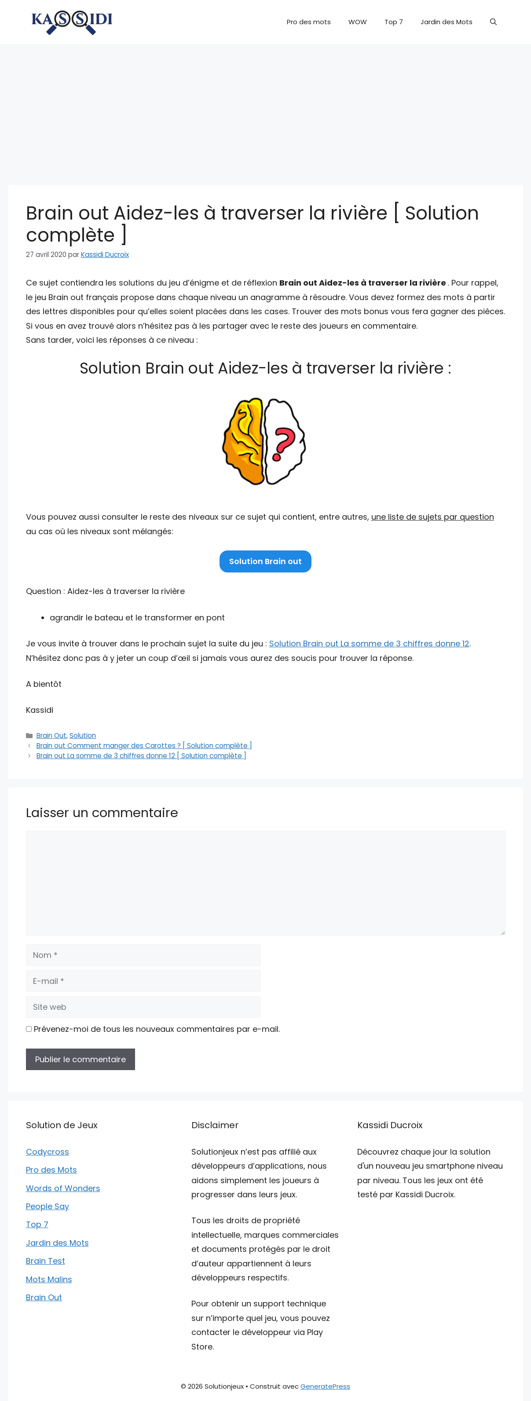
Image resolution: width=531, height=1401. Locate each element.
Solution (83, 735)
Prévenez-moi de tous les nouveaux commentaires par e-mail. (157, 1028)
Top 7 (394, 21)
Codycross (47, 1151)
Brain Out (51, 735)
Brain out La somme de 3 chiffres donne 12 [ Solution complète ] (141, 755)
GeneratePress (325, 1386)
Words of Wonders (63, 1188)
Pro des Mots (51, 1169)
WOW (357, 21)
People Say (47, 1206)
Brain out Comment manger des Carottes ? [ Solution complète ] (144, 745)
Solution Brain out (265, 561)
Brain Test (45, 1260)
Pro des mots (309, 21)
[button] (493, 22)
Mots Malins (49, 1279)
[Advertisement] (266, 110)
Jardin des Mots (446, 21)
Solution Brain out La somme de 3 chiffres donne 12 (369, 643)
